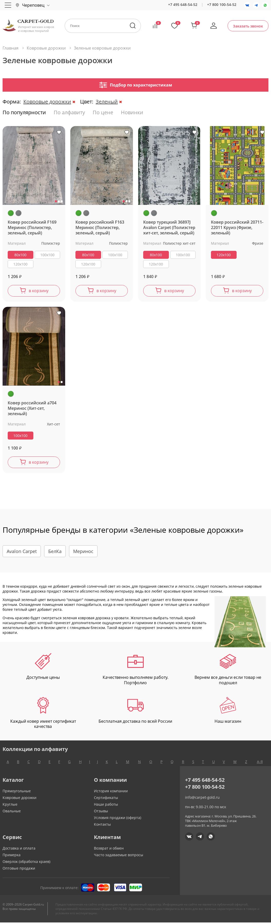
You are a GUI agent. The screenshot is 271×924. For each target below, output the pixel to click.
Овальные (12, 812)
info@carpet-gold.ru (202, 798)
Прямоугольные (17, 792)
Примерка (12, 856)
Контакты (102, 825)
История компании (111, 792)
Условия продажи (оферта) (117, 819)
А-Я (260, 763)
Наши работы (106, 805)
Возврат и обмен (109, 849)
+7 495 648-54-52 (182, 4)
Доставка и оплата (19, 849)
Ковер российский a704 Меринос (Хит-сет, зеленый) (32, 409)
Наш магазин (228, 712)
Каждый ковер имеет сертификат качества (43, 715)
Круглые (10, 805)
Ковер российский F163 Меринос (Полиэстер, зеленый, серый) (99, 228)
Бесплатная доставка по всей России (135, 712)
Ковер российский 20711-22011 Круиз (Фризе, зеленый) (237, 228)
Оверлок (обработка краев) (26, 863)
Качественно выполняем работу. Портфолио (135, 671)
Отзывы (101, 812)
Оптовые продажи (19, 869)
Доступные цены (43, 668)
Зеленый (107, 101)
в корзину (39, 291)
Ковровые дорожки (47, 101)
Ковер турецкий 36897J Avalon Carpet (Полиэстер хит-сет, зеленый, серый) (169, 228)
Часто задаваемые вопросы (118, 856)
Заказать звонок (248, 26)
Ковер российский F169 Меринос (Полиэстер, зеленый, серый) (32, 228)
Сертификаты (106, 799)
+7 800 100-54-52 (221, 4)
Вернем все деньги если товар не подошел (228, 671)
